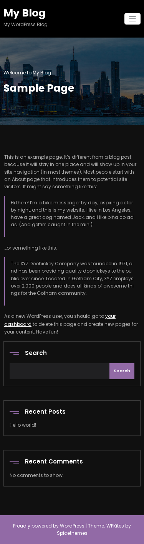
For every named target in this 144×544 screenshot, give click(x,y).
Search (36, 353)
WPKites (115, 526)
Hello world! (23, 425)
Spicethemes (72, 533)
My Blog (24, 13)
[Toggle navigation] (132, 19)
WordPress (72, 526)
